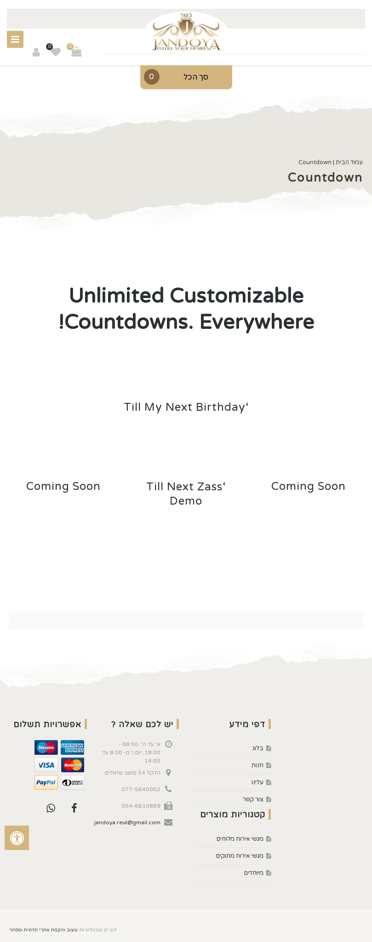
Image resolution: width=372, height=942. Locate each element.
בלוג (257, 748)
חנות (257, 765)
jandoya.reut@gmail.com (127, 822)
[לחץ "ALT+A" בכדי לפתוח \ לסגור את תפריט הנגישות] (17, 838)
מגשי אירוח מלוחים (240, 839)
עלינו (257, 782)
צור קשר (253, 799)
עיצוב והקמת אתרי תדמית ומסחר (43, 930)
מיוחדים (253, 873)
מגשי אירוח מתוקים (239, 856)
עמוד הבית (349, 162)
